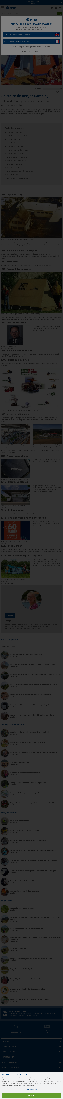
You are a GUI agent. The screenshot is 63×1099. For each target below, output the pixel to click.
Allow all (31, 1095)
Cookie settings (31, 1090)
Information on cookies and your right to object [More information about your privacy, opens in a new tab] (20, 1085)
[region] (31, 1085)
